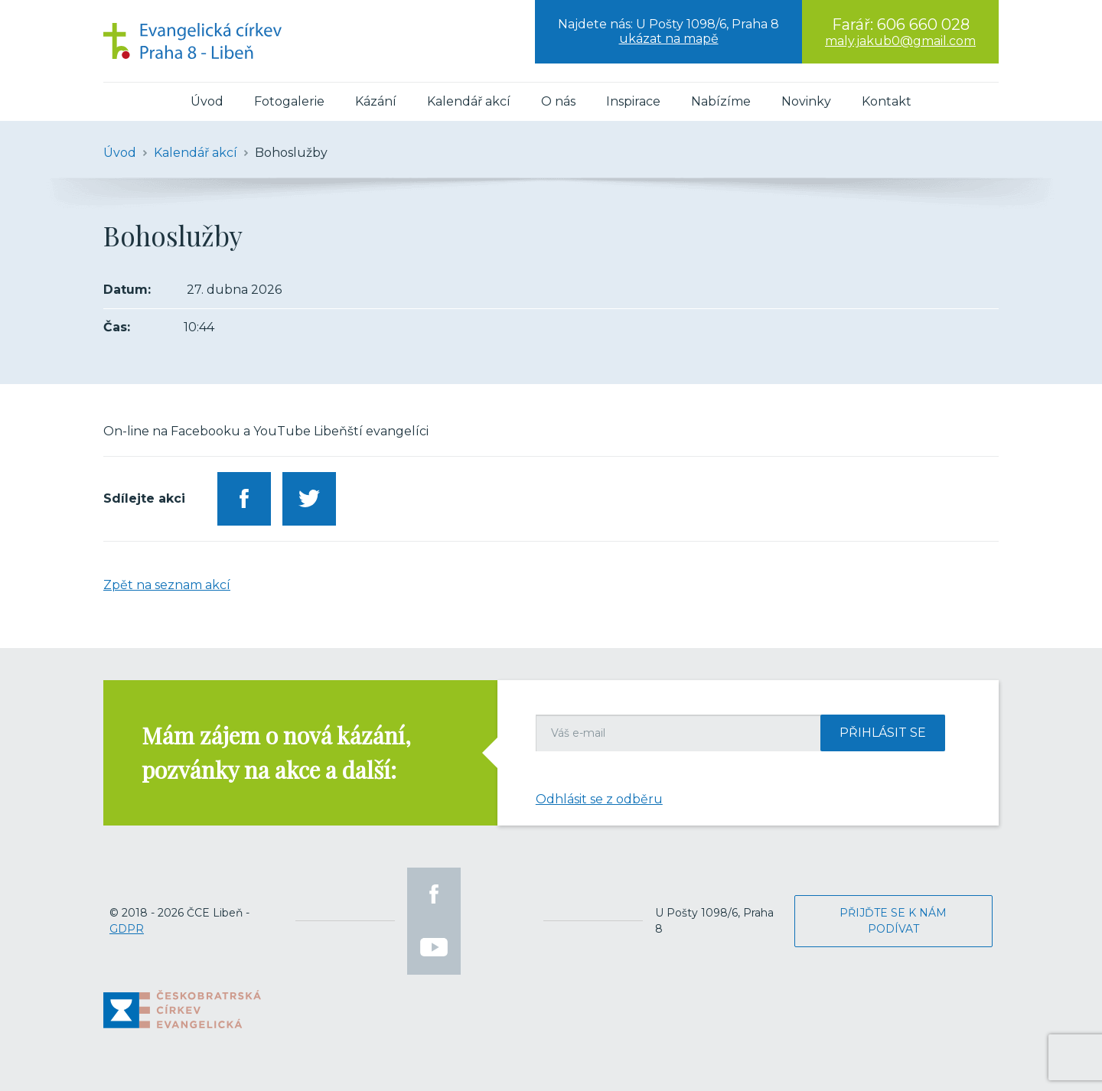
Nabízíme (721, 101)
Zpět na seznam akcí (166, 585)
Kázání (375, 101)
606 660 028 (923, 24)
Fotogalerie (289, 101)
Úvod (207, 101)
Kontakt (886, 101)
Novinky (806, 101)
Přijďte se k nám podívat (893, 921)
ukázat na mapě (669, 38)
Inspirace (633, 101)
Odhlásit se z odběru (599, 799)
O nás (558, 101)
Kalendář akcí (468, 101)
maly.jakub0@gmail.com (900, 41)
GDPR (126, 929)
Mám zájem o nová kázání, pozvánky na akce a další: (276, 752)
